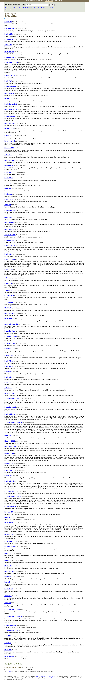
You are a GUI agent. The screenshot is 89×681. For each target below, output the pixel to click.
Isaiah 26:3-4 (9, 129)
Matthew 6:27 (9, 229)
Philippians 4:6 (9, 116)
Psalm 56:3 (8, 172)
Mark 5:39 (7, 308)
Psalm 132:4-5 (9, 349)
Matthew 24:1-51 (10, 523)
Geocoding (39, 0)
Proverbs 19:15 (9, 331)
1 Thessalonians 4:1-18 (12, 496)
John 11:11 (8, 155)
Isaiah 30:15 (8, 463)
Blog (60, 0)
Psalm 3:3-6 (8, 269)
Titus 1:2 (7, 205)
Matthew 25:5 (9, 313)
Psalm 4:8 (8, 22)
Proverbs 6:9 (9, 57)
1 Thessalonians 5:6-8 (12, 399)
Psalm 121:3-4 (9, 76)
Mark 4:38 (7, 650)
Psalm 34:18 (8, 199)
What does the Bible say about (26, 4)
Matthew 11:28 (9, 93)
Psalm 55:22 (8, 361)
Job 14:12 (7, 278)
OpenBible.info (30, 0)
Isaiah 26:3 (8, 99)
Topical (49, 0)
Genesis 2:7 (8, 534)
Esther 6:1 (8, 283)
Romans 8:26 (9, 148)
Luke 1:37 (7, 189)
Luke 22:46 (8, 436)
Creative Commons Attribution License (45, 676)
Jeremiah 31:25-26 (11, 324)
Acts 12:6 (7, 643)
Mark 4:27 (7, 566)
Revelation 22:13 (10, 541)
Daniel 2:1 (8, 194)
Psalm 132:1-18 (9, 414)
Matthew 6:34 (9, 160)
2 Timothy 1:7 (9, 302)
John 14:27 (8, 45)
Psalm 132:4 (8, 136)
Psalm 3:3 (8, 382)
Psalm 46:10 (8, 366)
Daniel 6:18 (8, 577)
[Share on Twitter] (5, 18)
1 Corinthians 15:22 (11, 630)
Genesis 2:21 (9, 296)
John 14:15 (8, 517)
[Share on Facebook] (7, 18)
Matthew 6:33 (9, 571)
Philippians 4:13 (10, 625)
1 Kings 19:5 (8, 290)
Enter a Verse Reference (18, 667)
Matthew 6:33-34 (10, 446)
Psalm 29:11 (8, 178)
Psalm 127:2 (8, 34)
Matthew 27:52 (9, 657)
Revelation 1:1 (9, 141)
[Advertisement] (71, 15)
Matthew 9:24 (9, 123)
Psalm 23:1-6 (9, 481)
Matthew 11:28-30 (10, 109)
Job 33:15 (7, 388)
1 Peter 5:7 (8, 183)
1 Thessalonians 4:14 (12, 610)
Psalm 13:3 (8, 377)
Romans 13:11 (9, 547)
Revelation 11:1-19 (11, 62)
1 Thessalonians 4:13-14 (13, 617)
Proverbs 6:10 (9, 240)
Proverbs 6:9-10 (10, 407)
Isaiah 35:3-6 (9, 453)
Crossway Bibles (49, 677)
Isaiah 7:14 (8, 582)
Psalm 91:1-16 (9, 259)
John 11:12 (8, 217)
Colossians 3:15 (10, 506)
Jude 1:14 (7, 596)
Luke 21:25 (8, 553)
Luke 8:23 (7, 560)
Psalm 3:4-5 (8, 589)
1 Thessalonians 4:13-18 (13, 422)
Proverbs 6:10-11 (10, 336)
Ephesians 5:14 (10, 210)
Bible (10, 671)
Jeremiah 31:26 (9, 235)
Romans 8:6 (8, 512)
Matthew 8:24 (9, 52)
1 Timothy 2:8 (9, 491)
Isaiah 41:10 (8, 166)
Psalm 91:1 (8, 254)
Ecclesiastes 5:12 (10, 104)
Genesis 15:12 (9, 393)
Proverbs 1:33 (9, 343)
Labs (56, 0)
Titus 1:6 (7, 603)
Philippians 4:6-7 (10, 86)
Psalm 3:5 (8, 81)
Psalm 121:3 (8, 470)
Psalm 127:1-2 (9, 245)
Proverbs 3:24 (9, 29)
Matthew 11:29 (9, 319)
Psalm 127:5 (8, 356)
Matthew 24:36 (9, 441)
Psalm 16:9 (8, 372)
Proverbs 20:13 (9, 39)
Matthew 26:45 (9, 222)
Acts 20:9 (7, 636)
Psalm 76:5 (8, 476)
